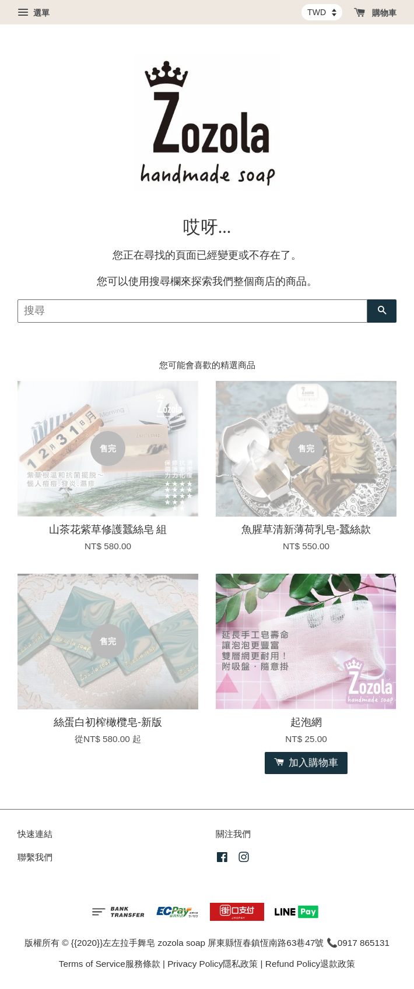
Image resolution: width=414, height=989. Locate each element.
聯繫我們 (34, 857)
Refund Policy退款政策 (310, 964)
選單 (33, 12)
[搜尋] (192, 311)
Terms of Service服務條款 (109, 964)
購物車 (375, 12)
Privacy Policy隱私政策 (212, 964)
